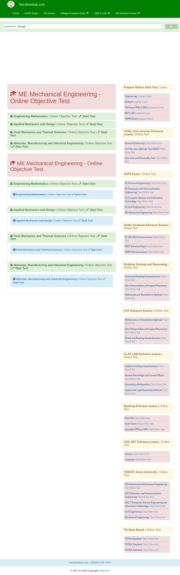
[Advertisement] (90, 57)
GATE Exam (31, 13)
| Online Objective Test (43, 116)
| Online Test (143, 133)
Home (16, 13)
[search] (82, 26)
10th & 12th (102, 13)
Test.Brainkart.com (32, 4)
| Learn (145, 87)
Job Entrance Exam (127, 13)
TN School (49, 13)
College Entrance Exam (74, 13)
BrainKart (104, 570)
